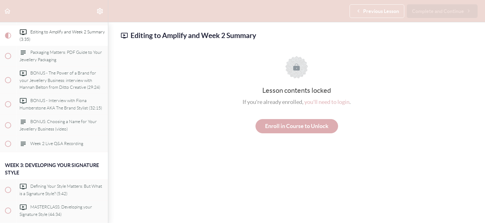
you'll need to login (327, 102)
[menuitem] (100, 11)
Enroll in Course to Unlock (296, 126)
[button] (7, 11)
